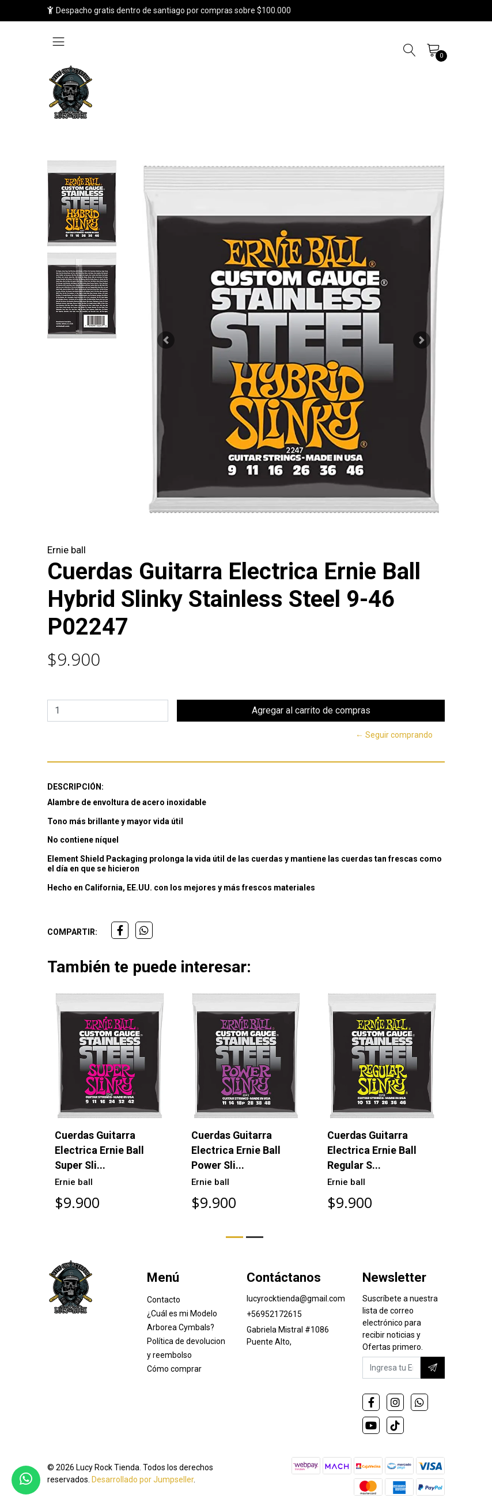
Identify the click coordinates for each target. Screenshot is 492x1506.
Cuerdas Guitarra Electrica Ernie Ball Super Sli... (99, 1149)
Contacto (163, 1300)
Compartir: (72, 932)
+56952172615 (274, 1314)
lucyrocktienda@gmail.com (296, 1299)
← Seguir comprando (394, 734)
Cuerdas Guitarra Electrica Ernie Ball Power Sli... (236, 1149)
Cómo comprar (174, 1369)
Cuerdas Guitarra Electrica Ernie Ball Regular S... (372, 1149)
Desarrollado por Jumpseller (143, 1480)
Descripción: (75, 786)
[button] (165, 340)
